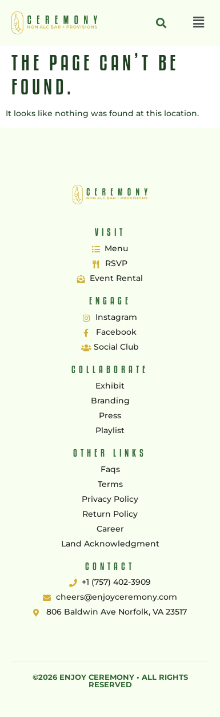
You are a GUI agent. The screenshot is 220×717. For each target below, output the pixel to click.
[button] (199, 23)
